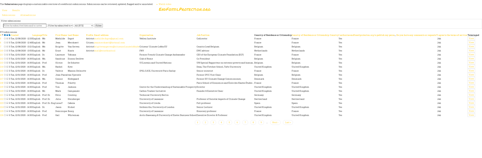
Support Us (276, 10)
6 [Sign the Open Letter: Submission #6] (0, 42)
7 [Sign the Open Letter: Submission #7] (0, 46)
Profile (89, 35)
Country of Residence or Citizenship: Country (315, 35)
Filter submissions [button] (11, 20)
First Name (61, 35)
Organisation (146, 35)
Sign (238, 10)
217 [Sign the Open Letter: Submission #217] (1, 78)
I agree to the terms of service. (452, 35)
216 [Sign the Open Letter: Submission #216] (1, 74)
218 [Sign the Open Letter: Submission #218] (1, 83)
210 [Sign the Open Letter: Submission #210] (1, 50)
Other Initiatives (307, 10)
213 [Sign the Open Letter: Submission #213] (1, 62)
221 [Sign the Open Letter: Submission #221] (1, 95)
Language (37, 35)
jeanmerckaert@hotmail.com (109, 42)
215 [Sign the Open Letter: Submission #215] (1, 70)
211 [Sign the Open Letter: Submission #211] (1, 54)
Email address (101, 35)
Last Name (73, 35)
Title (44, 35)
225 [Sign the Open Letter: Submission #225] (1, 111)
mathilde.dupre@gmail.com (109, 38)
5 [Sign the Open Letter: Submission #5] (0, 38)
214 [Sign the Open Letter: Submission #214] (1, 66)
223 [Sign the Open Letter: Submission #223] (1, 103)
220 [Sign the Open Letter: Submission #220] (1, 91)
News (290, 10)
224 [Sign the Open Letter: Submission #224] (2, 107)
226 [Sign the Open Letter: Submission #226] (1, 115)
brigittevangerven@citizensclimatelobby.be (116, 46)
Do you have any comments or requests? (416, 35)
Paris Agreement (255, 10)
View (471, 38)
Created (14, 35)
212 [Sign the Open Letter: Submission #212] (1, 58)
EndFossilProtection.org (185, 9)
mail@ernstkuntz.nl (105, 50)
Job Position (203, 35)
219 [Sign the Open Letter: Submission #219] (1, 87)
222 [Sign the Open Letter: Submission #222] (1, 99)
